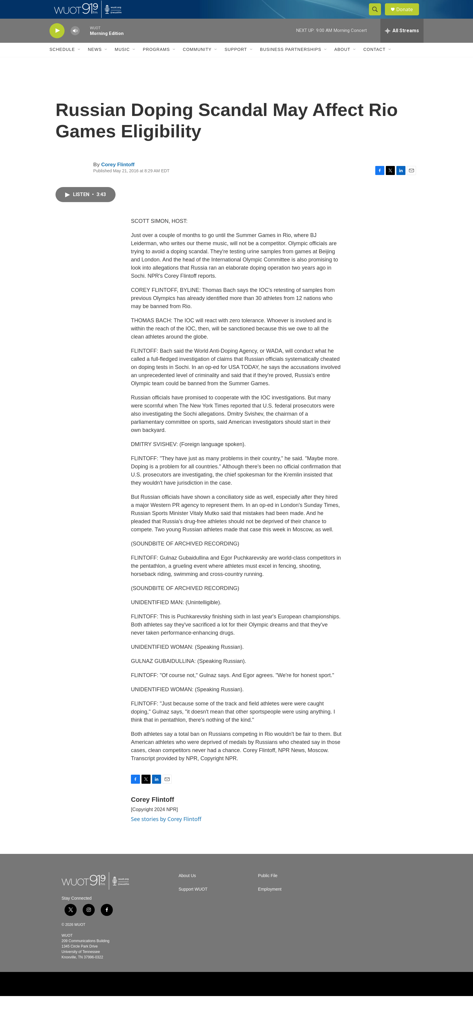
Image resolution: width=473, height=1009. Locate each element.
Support (235, 62)
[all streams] (402, 44)
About (342, 62)
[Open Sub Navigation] (79, 62)
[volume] (75, 44)
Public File (268, 888)
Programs (156, 62)
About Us (187, 888)
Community (197, 62)
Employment (269, 902)
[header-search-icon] (378, 16)
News (95, 62)
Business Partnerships (290, 62)
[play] (57, 43)
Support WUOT (193, 902)
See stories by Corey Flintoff (166, 832)
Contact (374, 62)
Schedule (62, 62)
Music (122, 62)
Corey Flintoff (118, 177)
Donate (408, 16)
